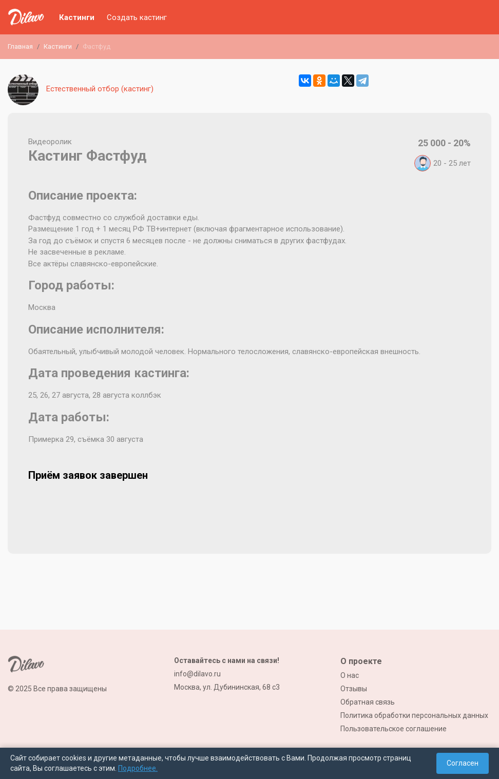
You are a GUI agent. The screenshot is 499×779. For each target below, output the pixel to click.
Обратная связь (367, 702)
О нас (349, 675)
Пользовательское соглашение (393, 729)
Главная (20, 46)
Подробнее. (138, 768)
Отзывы (353, 689)
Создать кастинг (137, 17)
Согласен (462, 763)
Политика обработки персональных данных (414, 715)
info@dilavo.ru (197, 674)
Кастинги (76, 17)
